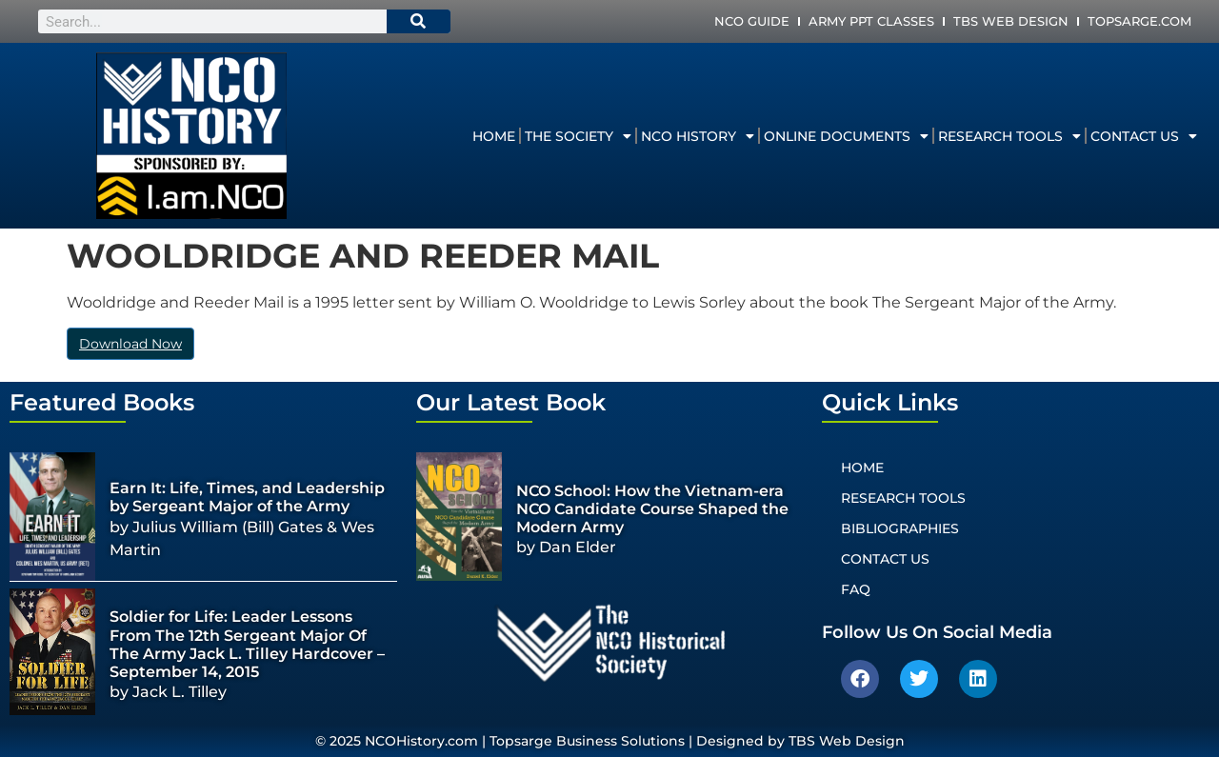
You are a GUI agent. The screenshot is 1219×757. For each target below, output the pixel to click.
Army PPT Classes (871, 21)
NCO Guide (751, 21)
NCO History (697, 136)
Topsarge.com (1139, 21)
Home (493, 136)
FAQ (855, 589)
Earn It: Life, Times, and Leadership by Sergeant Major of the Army (247, 497)
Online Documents (846, 136)
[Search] (419, 21)
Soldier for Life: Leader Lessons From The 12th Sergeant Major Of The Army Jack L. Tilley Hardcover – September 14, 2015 (247, 644)
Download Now (130, 343)
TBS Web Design (1011, 21)
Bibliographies (900, 528)
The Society (578, 136)
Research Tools (1009, 136)
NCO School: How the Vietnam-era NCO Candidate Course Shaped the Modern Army (652, 509)
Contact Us (1143, 136)
